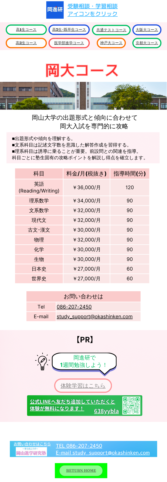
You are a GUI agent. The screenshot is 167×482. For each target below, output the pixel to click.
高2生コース (26, 43)
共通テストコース (111, 30)
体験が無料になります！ (57, 408)
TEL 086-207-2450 (79, 445)
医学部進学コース (69, 43)
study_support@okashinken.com (95, 316)
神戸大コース (111, 43)
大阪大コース (147, 29)
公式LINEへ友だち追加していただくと (72, 401)
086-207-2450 (74, 307)
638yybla (106, 411)
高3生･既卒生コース (69, 29)
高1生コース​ (26, 29)
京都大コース (147, 43)
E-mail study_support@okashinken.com (103, 452)
